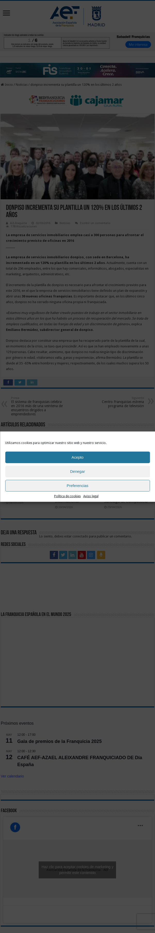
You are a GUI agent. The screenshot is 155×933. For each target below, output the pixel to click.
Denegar (77, 471)
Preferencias (77, 485)
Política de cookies (67, 496)
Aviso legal (91, 496)
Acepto (77, 457)
